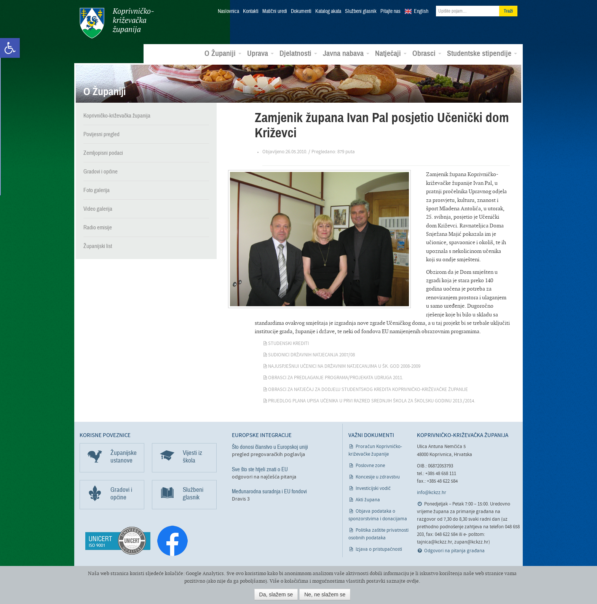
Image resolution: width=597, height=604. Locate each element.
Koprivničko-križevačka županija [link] (117, 23)
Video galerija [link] (97, 209)
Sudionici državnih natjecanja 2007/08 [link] (311, 355)
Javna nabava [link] (346, 53)
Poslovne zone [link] (370, 465)
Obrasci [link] (426, 53)
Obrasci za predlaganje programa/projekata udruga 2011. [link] (335, 377)
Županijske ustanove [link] (123, 456)
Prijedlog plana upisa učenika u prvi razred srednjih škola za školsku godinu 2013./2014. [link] (371, 401)
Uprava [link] (260, 53)
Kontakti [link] (251, 11)
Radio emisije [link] (97, 227)
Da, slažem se (276, 594)
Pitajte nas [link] (390, 11)
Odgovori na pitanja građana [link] (454, 550)
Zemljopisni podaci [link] (103, 153)
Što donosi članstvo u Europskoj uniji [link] (270, 447)
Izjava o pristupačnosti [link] (379, 549)
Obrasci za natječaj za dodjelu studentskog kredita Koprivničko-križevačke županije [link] (368, 389)
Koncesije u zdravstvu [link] (378, 477)
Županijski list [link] (97, 246)
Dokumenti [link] (301, 11)
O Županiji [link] (222, 53)
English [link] (421, 11)
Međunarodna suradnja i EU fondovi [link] (269, 491)
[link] (10, 48)
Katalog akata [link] (328, 11)
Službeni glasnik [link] (361, 11)
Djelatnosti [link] (298, 53)
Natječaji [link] (391, 53)
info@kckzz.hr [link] (431, 492)
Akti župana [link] (368, 500)
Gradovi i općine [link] (100, 171)
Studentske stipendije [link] (482, 53)
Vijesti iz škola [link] (192, 456)
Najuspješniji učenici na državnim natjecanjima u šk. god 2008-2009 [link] (344, 366)
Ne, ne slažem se (324, 594)
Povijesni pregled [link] (101, 134)
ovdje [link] (413, 581)
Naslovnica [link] (228, 11)
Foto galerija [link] (96, 190)
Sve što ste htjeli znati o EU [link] (260, 469)
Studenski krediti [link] (288, 343)
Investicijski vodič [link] (373, 488)
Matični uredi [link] (274, 11)
